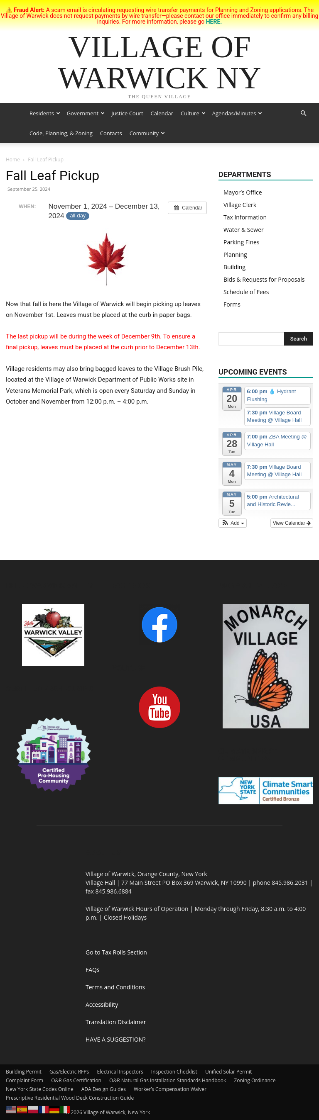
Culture (193, 113)
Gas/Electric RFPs (69, 1071)
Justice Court (127, 113)
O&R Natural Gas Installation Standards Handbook (167, 1080)
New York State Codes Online (40, 1089)
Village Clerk (239, 205)
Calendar (162, 113)
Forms (231, 304)
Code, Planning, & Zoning (61, 133)
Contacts (111, 133)
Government (86, 113)
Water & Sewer (243, 230)
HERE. (214, 21)
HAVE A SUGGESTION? (115, 1039)
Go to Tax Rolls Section (116, 952)
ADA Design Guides (103, 1089)
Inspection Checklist (174, 1071)
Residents (44, 113)
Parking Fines (241, 242)
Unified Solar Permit (228, 1071)
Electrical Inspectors (120, 1071)
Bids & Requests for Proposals (263, 279)
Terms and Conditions (115, 987)
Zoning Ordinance (255, 1080)
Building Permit (24, 1071)
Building (234, 267)
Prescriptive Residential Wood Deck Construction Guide (70, 1097)
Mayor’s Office (242, 192)
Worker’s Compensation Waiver (170, 1089)
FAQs (93, 970)
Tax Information (245, 217)
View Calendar (292, 523)
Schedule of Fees (246, 292)
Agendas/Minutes (237, 113)
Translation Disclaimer (116, 1022)
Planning (235, 254)
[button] (303, 113)
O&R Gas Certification (76, 1080)
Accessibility (102, 1004)
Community (147, 133)
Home (13, 159)
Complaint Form (24, 1080)
